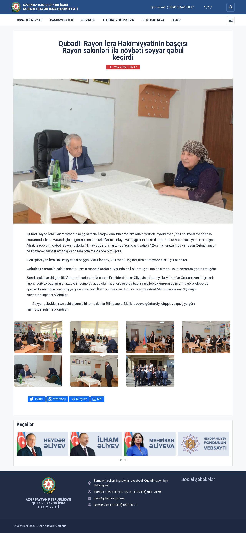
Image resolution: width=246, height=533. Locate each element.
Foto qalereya (153, 20)
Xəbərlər (88, 20)
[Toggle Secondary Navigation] (230, 20)
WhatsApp (59, 399)
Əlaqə (176, 20)
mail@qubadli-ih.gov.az (109, 498)
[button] (120, 460)
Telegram (81, 399)
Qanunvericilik (61, 20)
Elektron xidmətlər (118, 20)
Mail (99, 399)
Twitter (39, 399)
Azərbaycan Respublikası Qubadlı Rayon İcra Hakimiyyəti (50, 7)
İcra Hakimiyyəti (29, 20)
